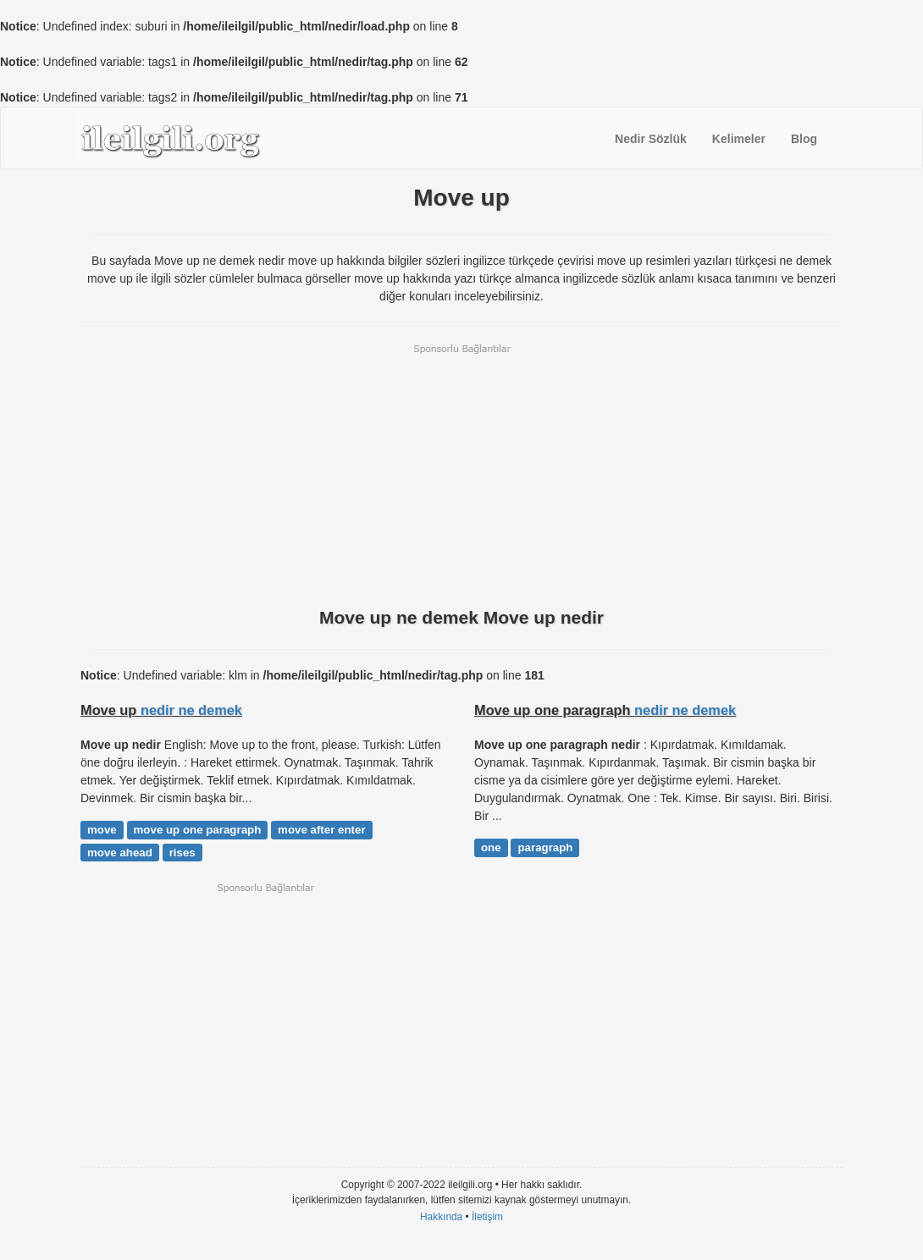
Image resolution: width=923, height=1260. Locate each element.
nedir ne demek (191, 710)
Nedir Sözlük (651, 139)
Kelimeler (738, 139)
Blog (804, 139)
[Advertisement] (461, 473)
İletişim (487, 1217)
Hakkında (441, 1217)
